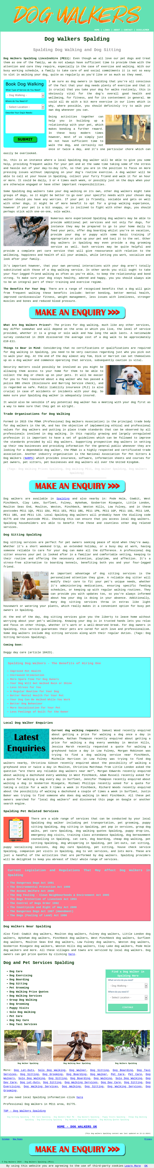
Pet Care (117, 1074)
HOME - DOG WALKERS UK (77, 1126)
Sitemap (5, 1139)
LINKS (106, 30)
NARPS (29, 458)
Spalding (63, 498)
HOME (97, 30)
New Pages (18, 1139)
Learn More (133, 1165)
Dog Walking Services (81, 1082)
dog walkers (36, 191)
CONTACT (128, 30)
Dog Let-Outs (24, 1070)
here (71, 954)
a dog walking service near (106, 754)
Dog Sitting (99, 1070)
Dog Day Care (111, 1082)
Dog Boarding (123, 1070)
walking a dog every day (42, 779)
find (15, 933)
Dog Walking (103, 1078)
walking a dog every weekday (94, 742)
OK (146, 1165)
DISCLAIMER (142, 30)
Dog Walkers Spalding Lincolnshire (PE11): (37, 58)
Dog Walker (77, 1070)
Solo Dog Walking (51, 1070)
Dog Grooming (53, 1074)
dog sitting (69, 826)
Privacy (148, 1139)
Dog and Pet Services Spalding (38, 963)
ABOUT (117, 30)
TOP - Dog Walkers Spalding (24, 1110)
